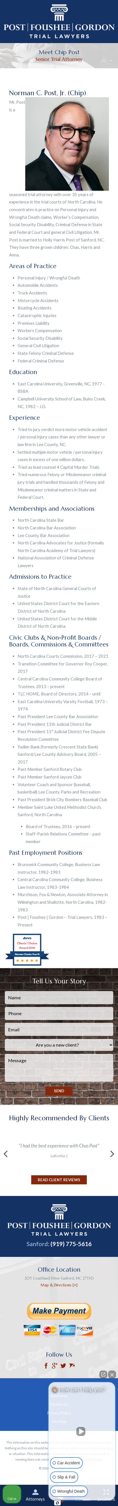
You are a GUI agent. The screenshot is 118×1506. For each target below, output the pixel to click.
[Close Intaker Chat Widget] (112, 1374)
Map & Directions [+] (59, 1285)
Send (59, 1091)
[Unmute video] (82, 1431)
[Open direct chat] (103, 1374)
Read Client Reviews (59, 1180)
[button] (5, 1154)
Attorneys (35, 1495)
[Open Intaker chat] (57, 1502)
